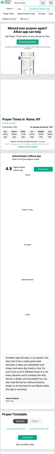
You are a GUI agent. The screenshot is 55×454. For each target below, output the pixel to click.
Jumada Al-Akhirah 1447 (39, 429)
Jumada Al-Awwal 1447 (16, 429)
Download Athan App (39, 8)
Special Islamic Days (26, 14)
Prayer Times (8, 14)
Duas (51, 14)
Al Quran (41, 14)
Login (19, 9)
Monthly (20, 421)
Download (43, 169)
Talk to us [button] (24, 19)
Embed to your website (27, 147)
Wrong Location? (9, 123)
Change (41, 141)
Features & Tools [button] (9, 19)
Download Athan (27, 42)
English (7, 9)
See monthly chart (27, 444)
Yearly (35, 421)
